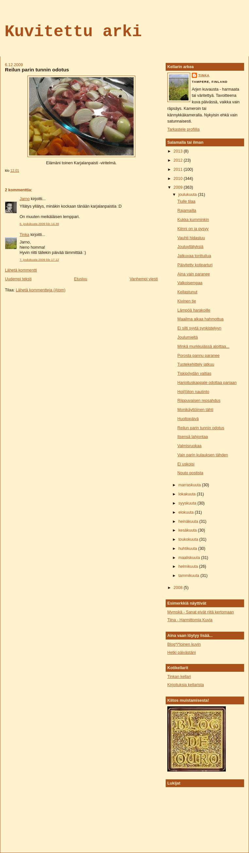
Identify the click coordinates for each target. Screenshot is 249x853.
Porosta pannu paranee (198, 355)
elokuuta (186, 512)
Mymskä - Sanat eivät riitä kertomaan (200, 612)
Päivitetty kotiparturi (195, 265)
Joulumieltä (187, 337)
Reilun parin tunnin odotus (37, 69)
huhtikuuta (188, 548)
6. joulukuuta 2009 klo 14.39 (39, 224)
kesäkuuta (188, 530)
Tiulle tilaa (186, 201)
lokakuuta (187, 494)
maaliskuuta (189, 557)
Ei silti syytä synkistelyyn (199, 328)
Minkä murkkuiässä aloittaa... (203, 346)
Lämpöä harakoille (193, 310)
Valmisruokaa (189, 446)
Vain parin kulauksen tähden (202, 455)
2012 (179, 160)
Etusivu (80, 279)
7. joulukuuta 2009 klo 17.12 (39, 259)
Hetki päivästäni (181, 652)
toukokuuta (188, 539)
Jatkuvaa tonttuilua (194, 256)
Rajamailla (186, 210)
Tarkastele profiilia (183, 129)
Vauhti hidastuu (191, 238)
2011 (179, 169)
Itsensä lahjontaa (192, 436)
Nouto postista (190, 473)
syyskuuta (187, 503)
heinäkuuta (188, 521)
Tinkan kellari (179, 676)
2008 (179, 587)
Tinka (24, 234)
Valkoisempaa (190, 283)
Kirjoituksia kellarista (185, 685)
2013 (179, 151)
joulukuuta (188, 194)
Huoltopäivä (188, 419)
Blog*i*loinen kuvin (184, 644)
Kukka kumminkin (193, 219)
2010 (179, 178)
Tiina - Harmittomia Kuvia (189, 620)
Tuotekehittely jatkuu (195, 364)
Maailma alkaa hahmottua (200, 319)
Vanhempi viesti (144, 279)
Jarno (25, 199)
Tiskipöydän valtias (194, 373)
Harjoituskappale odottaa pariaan (207, 382)
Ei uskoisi (185, 464)
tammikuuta (189, 575)
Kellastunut (187, 292)
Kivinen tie (186, 301)
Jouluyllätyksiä (190, 246)
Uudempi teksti (18, 279)
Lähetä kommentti (21, 270)
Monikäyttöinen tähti (195, 409)
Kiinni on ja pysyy (192, 229)
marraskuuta (190, 485)
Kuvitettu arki (73, 31)
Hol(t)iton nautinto (193, 392)
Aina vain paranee (193, 274)
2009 (179, 187)
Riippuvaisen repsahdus (199, 400)
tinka (203, 75)
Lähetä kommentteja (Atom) (40, 290)
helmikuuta (188, 566)
